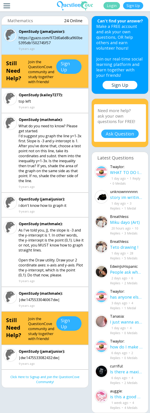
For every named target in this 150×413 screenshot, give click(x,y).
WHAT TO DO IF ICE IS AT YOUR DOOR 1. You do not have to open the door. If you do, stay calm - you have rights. (126, 172)
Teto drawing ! (124, 247)
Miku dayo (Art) (125, 222)
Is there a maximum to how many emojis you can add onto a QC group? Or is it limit (126, 371)
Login (112, 5)
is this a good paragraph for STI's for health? (126, 396)
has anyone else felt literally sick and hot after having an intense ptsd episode (126, 297)
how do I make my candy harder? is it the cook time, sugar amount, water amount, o (126, 347)
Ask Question (120, 134)
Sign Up (133, 5)
